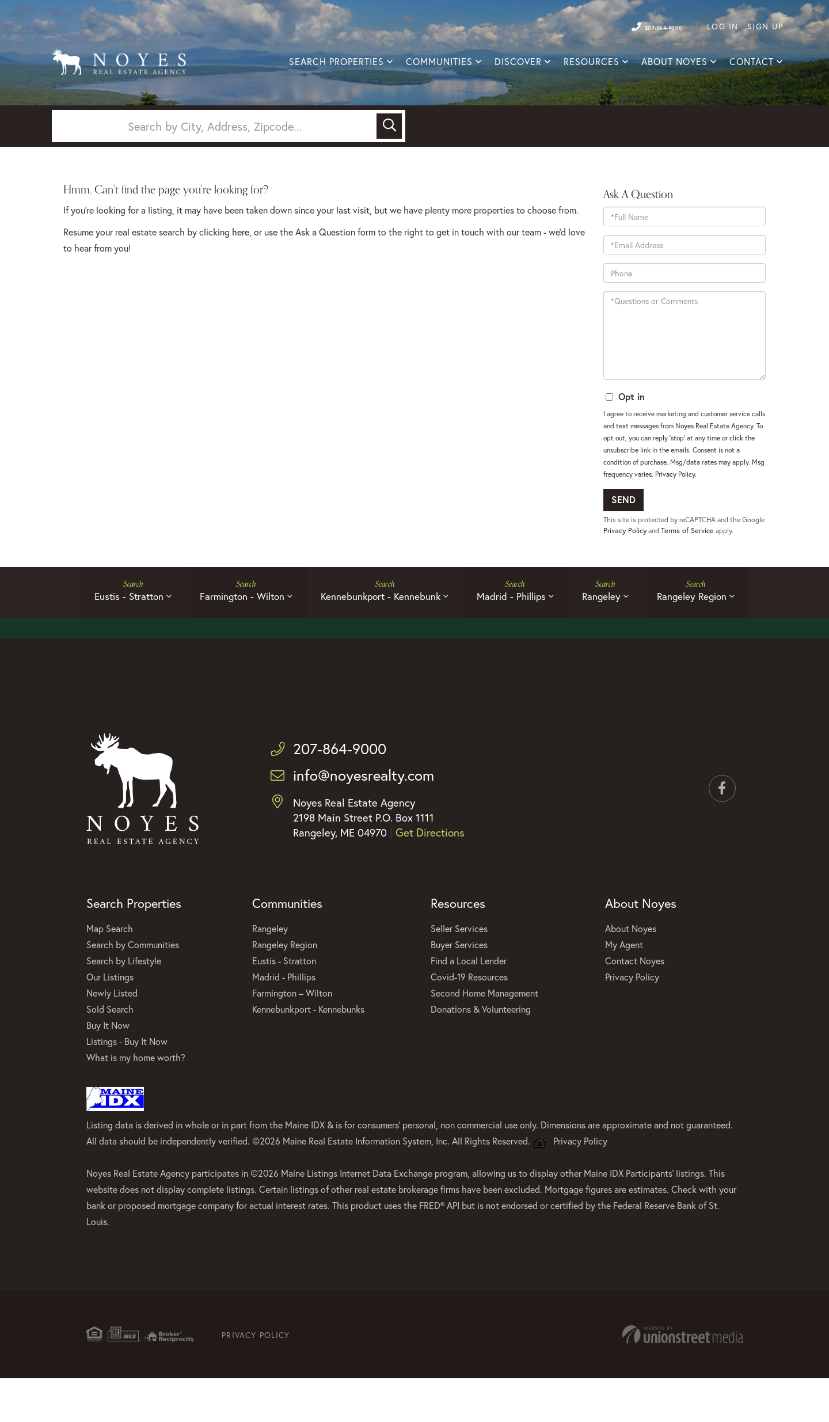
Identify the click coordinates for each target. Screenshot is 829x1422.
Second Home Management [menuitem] (484, 1034)
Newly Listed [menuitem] (112, 1034)
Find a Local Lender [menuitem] (469, 1002)
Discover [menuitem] (518, 63)
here (240, 265)
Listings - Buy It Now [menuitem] (127, 1083)
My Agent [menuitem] (624, 986)
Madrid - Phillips (514, 634)
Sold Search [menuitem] (110, 1050)
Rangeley (611, 634)
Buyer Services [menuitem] (459, 986)
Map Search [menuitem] (109, 970)
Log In (723, 26)
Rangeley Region (708, 634)
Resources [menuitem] (591, 63)
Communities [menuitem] (439, 63)
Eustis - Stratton (113, 634)
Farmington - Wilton (233, 634)
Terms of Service (715, 564)
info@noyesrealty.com (359, 817)
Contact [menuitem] (751, 63)
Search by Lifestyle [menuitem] (123, 1002)
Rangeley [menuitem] (270, 970)
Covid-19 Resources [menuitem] (469, 1018)
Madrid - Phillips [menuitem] (283, 1018)
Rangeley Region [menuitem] (284, 986)
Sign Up (765, 26)
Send (623, 533)
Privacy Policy (675, 507)
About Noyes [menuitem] (674, 63)
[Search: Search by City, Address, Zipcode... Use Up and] (216, 156)
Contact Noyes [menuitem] (634, 1002)
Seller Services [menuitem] (459, 970)
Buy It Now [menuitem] (108, 1066)
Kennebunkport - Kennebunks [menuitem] (308, 1050)
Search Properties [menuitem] (336, 63)
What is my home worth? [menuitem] (135, 1099)
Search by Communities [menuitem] (132, 986)
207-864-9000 (649, 26)
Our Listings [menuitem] (110, 1018)
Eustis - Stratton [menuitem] (284, 1002)
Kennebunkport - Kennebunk (378, 634)
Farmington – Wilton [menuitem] (292, 1034)
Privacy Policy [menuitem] (632, 1018)
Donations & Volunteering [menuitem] (481, 1050)
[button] (389, 156)
